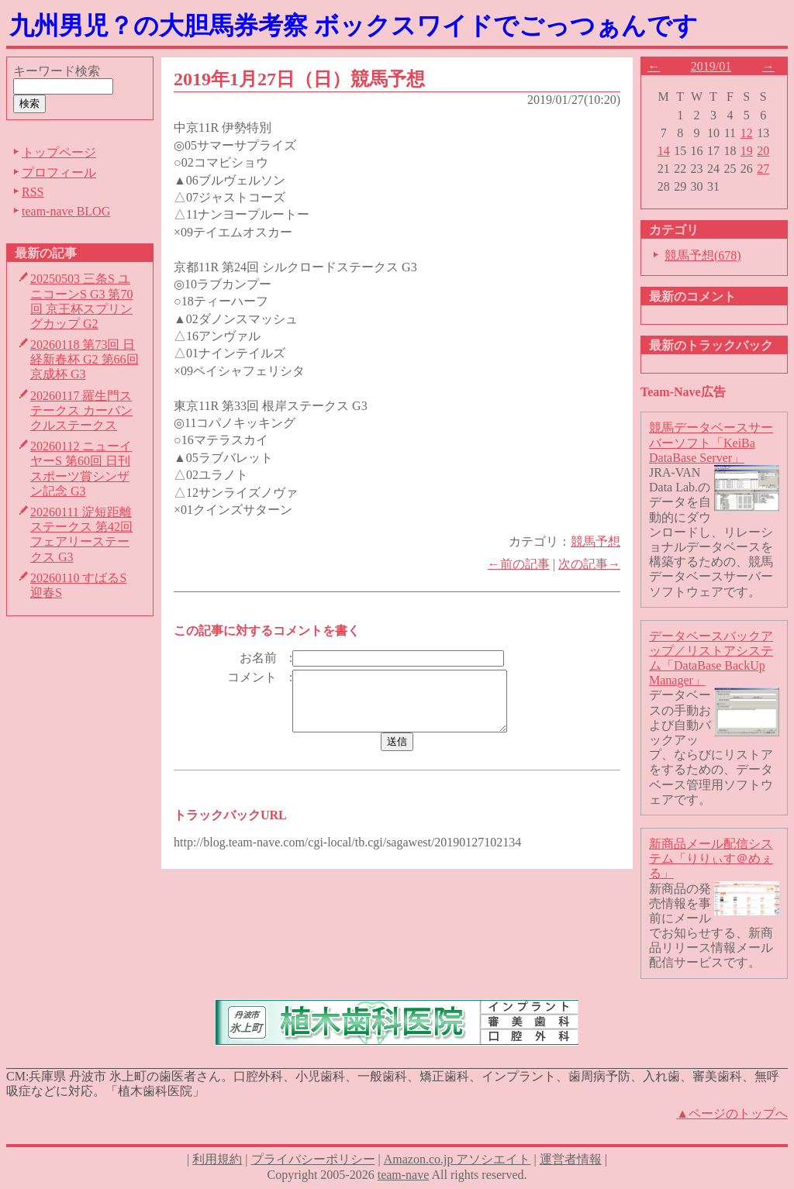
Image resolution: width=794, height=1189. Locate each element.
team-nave (404, 1174)
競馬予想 (595, 541)
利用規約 (217, 1159)
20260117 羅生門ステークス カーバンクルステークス (81, 410)
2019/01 (711, 66)
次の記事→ (589, 563)
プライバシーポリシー (313, 1159)
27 (763, 168)
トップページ (59, 152)
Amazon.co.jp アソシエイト (457, 1159)
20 (763, 150)
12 (746, 133)
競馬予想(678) (703, 255)
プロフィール (59, 172)
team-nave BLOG (66, 211)
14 (664, 150)
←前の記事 (519, 563)
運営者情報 (571, 1159)
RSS (32, 191)
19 (746, 150)
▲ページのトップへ (732, 1113)
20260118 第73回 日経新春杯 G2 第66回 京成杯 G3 (84, 359)
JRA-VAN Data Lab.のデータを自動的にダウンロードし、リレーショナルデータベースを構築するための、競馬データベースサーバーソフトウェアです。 (711, 532)
